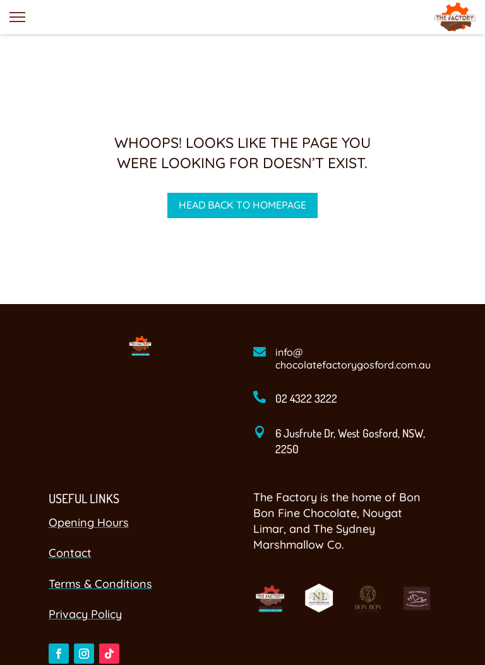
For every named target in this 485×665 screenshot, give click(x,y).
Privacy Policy (85, 614)
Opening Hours (89, 522)
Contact (70, 553)
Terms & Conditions (100, 584)
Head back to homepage (242, 204)
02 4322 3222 (306, 398)
